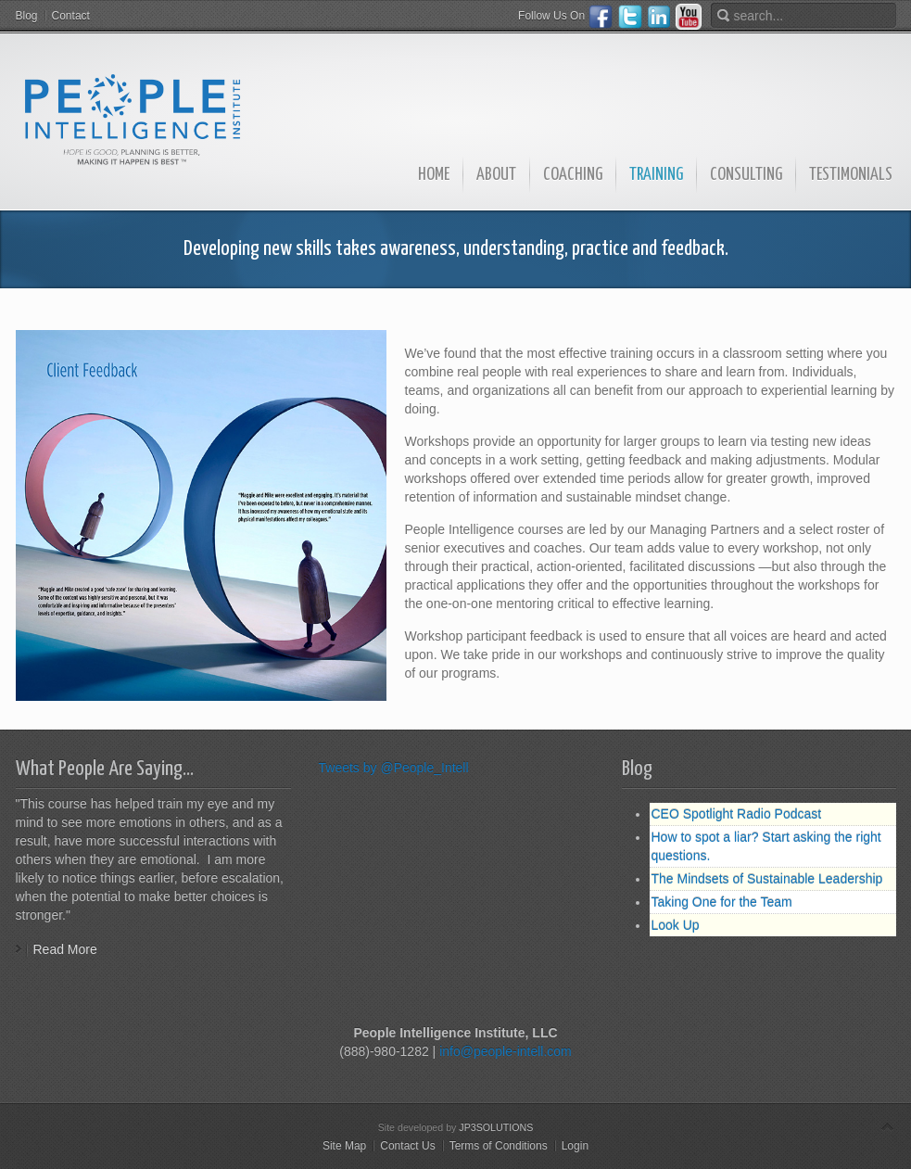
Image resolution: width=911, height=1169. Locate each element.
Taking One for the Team (722, 902)
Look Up (676, 925)
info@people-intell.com (505, 1051)
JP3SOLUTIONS (496, 1127)
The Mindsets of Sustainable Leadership (767, 878)
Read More (65, 949)
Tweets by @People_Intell (394, 767)
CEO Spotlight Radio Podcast (737, 814)
